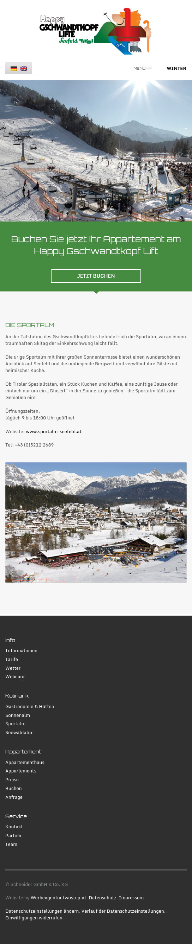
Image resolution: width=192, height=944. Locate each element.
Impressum (131, 897)
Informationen (21, 650)
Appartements (20, 771)
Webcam (14, 676)
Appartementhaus (24, 762)
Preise (12, 779)
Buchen (13, 788)
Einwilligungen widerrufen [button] (33, 917)
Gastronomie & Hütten (29, 706)
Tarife (11, 659)
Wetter (12, 668)
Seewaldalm (18, 732)
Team (11, 844)
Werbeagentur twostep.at (58, 897)
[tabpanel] (96, 151)
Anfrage (14, 797)
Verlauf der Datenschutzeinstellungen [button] (123, 911)
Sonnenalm (17, 715)
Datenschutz (102, 897)
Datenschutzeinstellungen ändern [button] (42, 911)
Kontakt (14, 826)
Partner (13, 835)
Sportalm (15, 723)
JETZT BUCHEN (96, 276)
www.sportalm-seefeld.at (54, 431)
